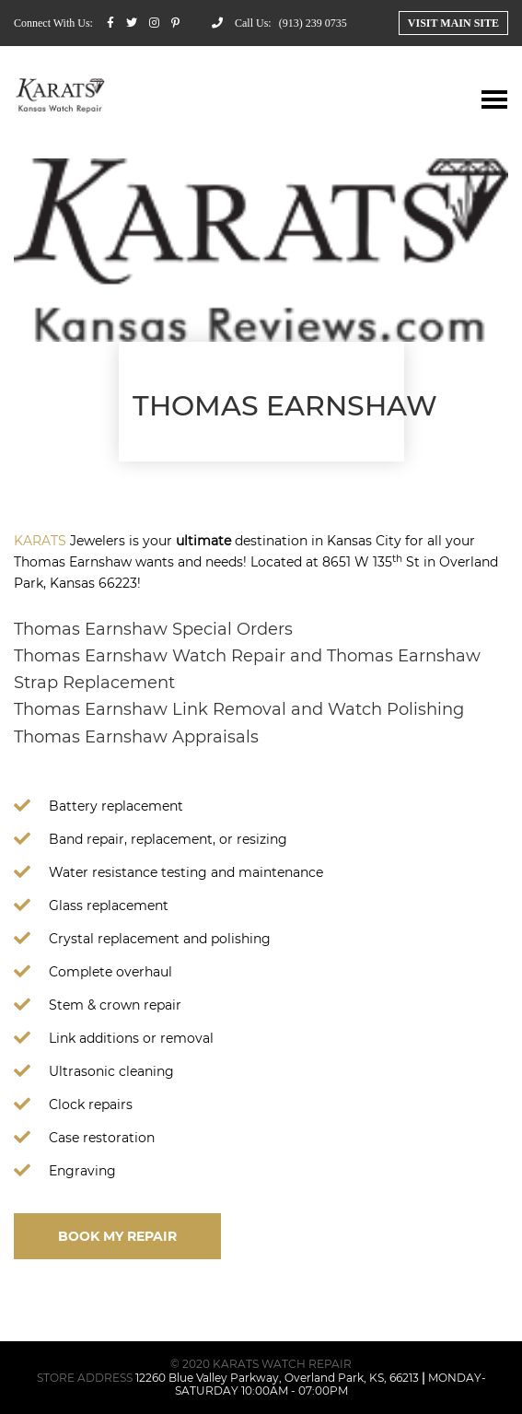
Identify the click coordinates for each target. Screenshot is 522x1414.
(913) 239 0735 (313, 23)
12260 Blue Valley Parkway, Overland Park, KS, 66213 (277, 1378)
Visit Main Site (453, 23)
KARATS (40, 540)
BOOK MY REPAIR (117, 1236)
